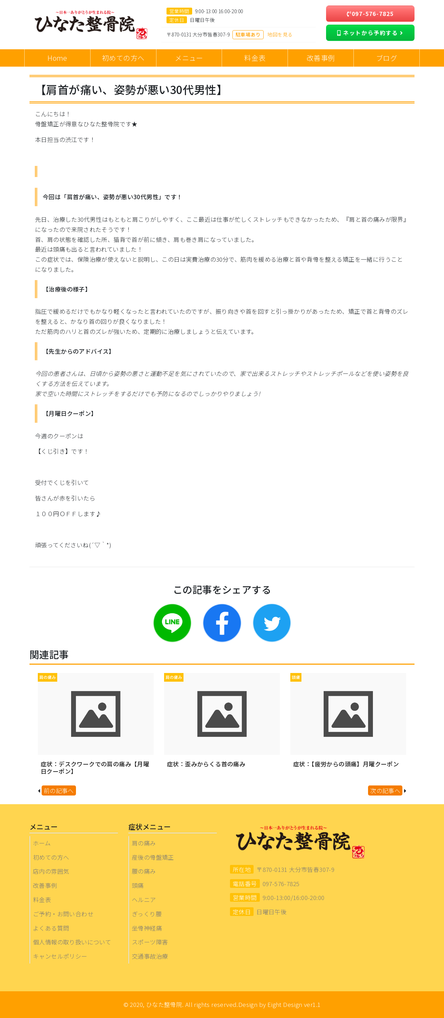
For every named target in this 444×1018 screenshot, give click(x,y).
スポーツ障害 (150, 941)
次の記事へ (385, 790)
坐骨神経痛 (147, 928)
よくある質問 (51, 928)
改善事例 (45, 885)
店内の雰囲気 (51, 871)
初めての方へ (51, 857)
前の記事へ (59, 790)
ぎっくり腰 (147, 913)
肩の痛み (144, 843)
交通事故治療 (150, 956)
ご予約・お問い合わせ (63, 913)
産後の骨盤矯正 (153, 857)
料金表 (42, 899)
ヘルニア (144, 899)
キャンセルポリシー (60, 956)
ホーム (42, 843)
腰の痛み (144, 871)
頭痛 (138, 885)
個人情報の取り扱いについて (72, 941)
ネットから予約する (370, 32)
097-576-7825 (370, 13)
